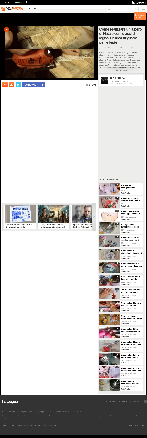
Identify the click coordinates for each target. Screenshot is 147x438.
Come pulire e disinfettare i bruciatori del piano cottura (131, 252)
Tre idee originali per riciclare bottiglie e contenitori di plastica (131, 291)
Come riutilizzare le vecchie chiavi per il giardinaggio (130, 238)
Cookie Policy (22, 426)
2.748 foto (126, 81)
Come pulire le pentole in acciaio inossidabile (131, 369)
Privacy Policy (8, 426)
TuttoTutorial (117, 77)
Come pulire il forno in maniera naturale (131, 304)
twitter (7, 2)
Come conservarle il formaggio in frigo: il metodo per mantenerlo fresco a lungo (131, 212)
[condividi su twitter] (18, 84)
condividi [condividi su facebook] (31, 84)
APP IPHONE (123, 401)
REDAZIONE (52, 426)
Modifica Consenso (38, 426)
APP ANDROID (135, 401)
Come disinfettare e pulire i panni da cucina (131, 265)
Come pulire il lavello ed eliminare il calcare (131, 343)
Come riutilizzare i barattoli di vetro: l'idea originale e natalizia (131, 317)
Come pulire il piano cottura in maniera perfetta (130, 356)
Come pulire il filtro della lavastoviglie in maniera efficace (130, 330)
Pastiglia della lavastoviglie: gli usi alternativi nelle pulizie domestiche (131, 225)
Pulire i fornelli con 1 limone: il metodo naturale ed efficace (130, 278)
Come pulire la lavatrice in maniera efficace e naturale (130, 382)
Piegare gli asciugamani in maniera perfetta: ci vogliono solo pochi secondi (130, 186)
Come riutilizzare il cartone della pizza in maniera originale (130, 199)
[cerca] (121, 9)
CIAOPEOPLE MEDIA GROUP (137, 426)
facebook (19, 2)
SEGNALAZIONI (111, 401)
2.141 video (115, 81)
